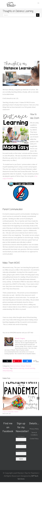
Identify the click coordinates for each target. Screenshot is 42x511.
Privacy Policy (34, 429)
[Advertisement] (21, 39)
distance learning (18, 368)
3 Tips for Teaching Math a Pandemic (10, 411)
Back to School (15, 366)
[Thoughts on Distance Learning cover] (21, 73)
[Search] (37, 15)
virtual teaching (7, 371)
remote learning (30, 368)
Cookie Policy (34, 438)
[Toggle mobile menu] (38, 3)
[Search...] (19, 15)
